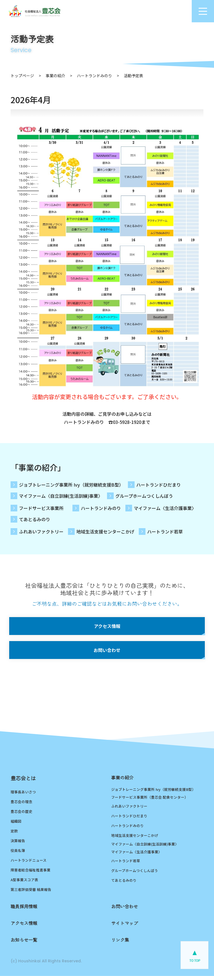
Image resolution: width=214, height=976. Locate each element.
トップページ (22, 75)
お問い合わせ (107, 650)
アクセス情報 (107, 626)
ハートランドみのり (94, 75)
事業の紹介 (55, 75)
